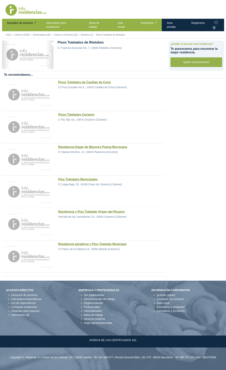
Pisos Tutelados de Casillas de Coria (84, 82)
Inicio (8, 34)
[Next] (49, 55)
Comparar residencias (24, 306)
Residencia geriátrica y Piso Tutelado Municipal (92, 244)
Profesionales (92, 306)
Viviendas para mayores (25, 310)
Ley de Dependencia (23, 303)
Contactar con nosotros (170, 299)
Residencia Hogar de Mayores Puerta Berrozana (92, 147)
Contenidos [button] (147, 22)
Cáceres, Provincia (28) (65, 34)
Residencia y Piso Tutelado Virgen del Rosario (91, 211)
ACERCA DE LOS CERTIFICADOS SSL (113, 340)
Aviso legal (163, 303)
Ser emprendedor (94, 295)
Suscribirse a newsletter (171, 306)
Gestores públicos (94, 318)
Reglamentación (93, 303)
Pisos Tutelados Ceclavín (76, 114)
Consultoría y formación (171, 310)
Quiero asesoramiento (196, 62)
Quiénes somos (166, 295)
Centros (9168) (21, 34)
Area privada (171, 24)
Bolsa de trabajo (94, 24)
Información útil (20, 314)
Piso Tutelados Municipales (78, 179)
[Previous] (6, 55)
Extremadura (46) (41, 34)
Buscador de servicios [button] (20, 22)
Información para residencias (56, 24)
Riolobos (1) (87, 34)
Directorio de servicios (24, 295)
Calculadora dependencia (26, 299)
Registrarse (198, 22)
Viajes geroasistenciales (98, 322)
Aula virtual (121, 24)
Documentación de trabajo (99, 299)
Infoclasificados (93, 310)
